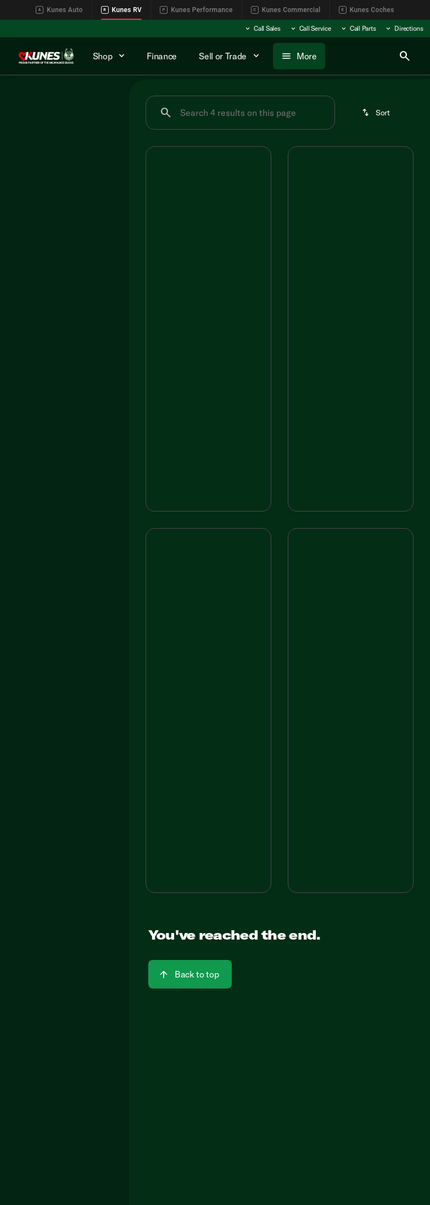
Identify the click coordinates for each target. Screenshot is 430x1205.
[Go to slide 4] (223, 226)
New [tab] (26, 101)
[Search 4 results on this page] (240, 113)
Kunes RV (121, 10)
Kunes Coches (366, 10)
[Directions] (404, 28)
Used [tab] (102, 101)
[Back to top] (190, 974)
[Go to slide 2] (190, 226)
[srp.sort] (377, 112)
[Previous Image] (159, 193)
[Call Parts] (358, 28)
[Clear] (85, 264)
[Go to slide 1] (173, 226)
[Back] (95, 133)
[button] (155, 193)
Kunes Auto (59, 10)
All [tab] (64, 101)
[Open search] (405, 56)
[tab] (179, 313)
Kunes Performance (196, 10)
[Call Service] (310, 28)
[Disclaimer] (163, 363)
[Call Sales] (262, 28)
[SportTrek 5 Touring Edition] (56, 170)
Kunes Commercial (286, 10)
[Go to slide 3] (206, 226)
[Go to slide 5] (239, 226)
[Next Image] (257, 193)
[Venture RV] (35, 155)
